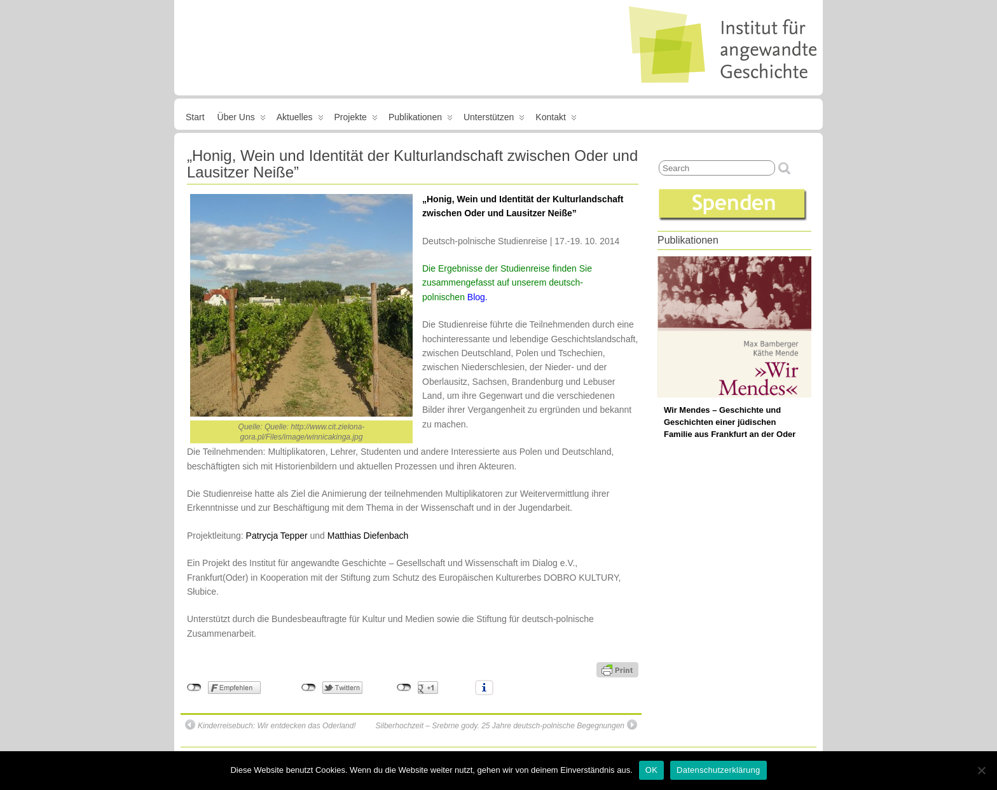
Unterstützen (494, 119)
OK (651, 770)
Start (195, 117)
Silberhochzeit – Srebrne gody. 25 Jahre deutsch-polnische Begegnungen (506, 724)
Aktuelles (300, 119)
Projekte (356, 119)
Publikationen (420, 119)
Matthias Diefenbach (368, 535)
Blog (476, 297)
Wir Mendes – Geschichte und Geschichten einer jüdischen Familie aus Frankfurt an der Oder (729, 422)
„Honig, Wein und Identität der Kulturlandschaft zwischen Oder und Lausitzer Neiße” (412, 164)
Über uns (241, 119)
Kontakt (555, 119)
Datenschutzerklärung (718, 770)
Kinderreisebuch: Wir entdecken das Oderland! (270, 724)
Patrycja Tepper (277, 535)
